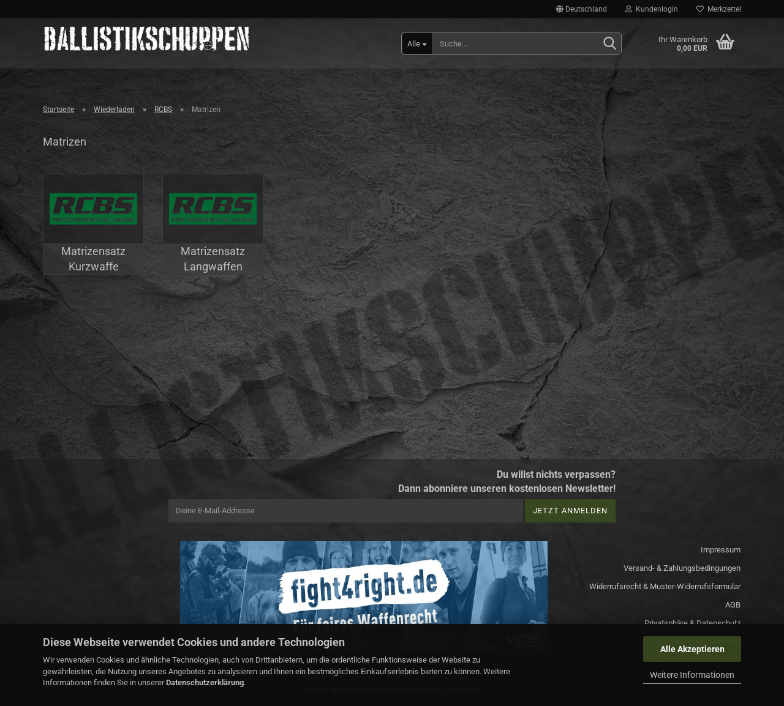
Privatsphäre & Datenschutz (692, 623)
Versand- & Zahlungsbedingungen (682, 568)
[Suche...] (417, 43)
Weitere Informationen (692, 675)
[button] (581, 9)
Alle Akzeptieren (692, 649)
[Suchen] (609, 44)
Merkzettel (718, 9)
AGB (733, 604)
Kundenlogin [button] (651, 9)
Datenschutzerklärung (205, 682)
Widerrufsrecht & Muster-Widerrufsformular (665, 586)
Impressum (721, 549)
